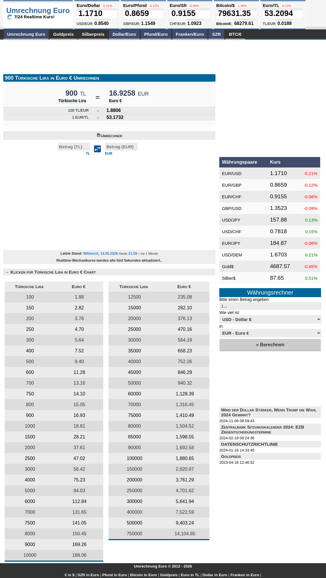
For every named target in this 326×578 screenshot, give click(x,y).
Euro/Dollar (88, 5)
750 (30, 393)
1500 (30, 436)
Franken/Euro (190, 34)
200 (30, 318)
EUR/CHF (231, 196)
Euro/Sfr (178, 5)
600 (30, 372)
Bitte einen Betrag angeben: (244, 299)
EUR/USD (232, 173)
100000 (134, 458)
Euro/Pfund (135, 5)
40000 (134, 361)
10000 (30, 555)
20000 (134, 318)
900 (30, 415)
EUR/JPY (231, 243)
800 (30, 404)
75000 (134, 415)
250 (30, 329)
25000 (134, 329)
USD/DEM (232, 254)
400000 (134, 512)
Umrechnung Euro (26, 34)
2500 (30, 458)
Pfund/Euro (156, 34)
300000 (134, 501)
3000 (30, 469)
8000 (30, 533)
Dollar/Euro (124, 34)
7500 (30, 522)
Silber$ (229, 278)
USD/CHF (231, 231)
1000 (30, 426)
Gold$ (228, 266)
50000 (134, 383)
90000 (134, 447)
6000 (30, 501)
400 (30, 350)
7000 (30, 512)
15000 (134, 307)
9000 (30, 544)
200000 (134, 479)
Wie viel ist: (229, 312)
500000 (134, 522)
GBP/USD (232, 208)
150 (30, 307)
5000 (30, 490)
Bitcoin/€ (223, 24)
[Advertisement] (109, 56)
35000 (134, 350)
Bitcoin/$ (225, 5)
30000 (134, 340)
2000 (30, 447)
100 (30, 297)
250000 (134, 490)
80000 (134, 426)
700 (30, 383)
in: (221, 326)
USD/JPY (231, 219)
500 (30, 361)
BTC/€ (235, 34)
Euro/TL (271, 5)
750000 (134, 533)
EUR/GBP (232, 185)
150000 (134, 469)
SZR (216, 34)
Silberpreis (93, 34)
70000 (134, 404)
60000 (134, 393)
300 (30, 340)
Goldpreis (63, 34)
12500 (134, 297)
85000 (134, 436)
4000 (30, 479)
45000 (134, 372)
